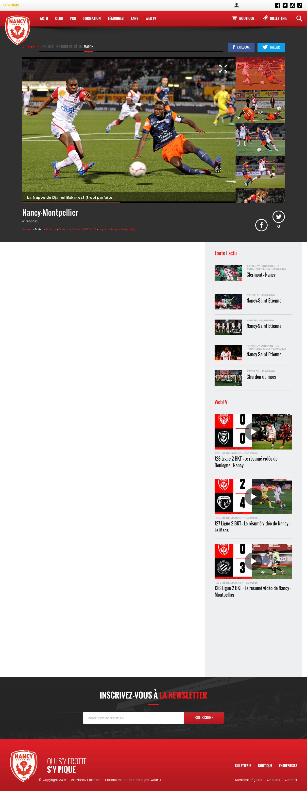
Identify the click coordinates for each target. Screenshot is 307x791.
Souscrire (204, 717)
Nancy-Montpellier (123, 229)
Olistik (156, 780)
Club (59, 18)
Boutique (246, 18)
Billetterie (278, 18)
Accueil (27, 229)
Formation (92, 18)
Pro (73, 18)
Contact (291, 780)
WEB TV (151, 18)
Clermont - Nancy (261, 275)
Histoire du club (69, 47)
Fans (134, 18)
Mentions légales (248, 780)
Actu (44, 18)
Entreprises (11, 5)
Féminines (116, 18)
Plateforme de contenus (124, 780)
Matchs (51, 229)
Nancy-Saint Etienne (264, 301)
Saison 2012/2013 (84, 229)
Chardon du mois (261, 377)
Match (88, 47)
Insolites (46, 47)
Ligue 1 (104, 229)
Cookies (273, 780)
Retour (32, 47)
